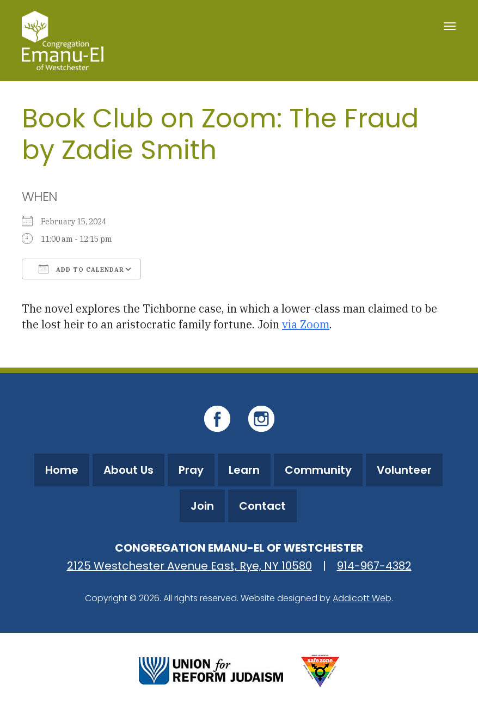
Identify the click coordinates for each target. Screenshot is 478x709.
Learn (244, 470)
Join (202, 506)
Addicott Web (362, 598)
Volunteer (404, 470)
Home (61, 470)
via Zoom (305, 324)
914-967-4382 (374, 565)
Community (318, 470)
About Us (128, 470)
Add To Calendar (81, 269)
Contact (262, 506)
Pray (191, 470)
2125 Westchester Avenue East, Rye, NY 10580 (189, 565)
